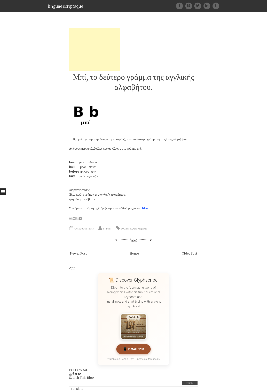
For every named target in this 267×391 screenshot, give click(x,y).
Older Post (189, 253)
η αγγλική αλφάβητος (82, 199)
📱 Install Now (133, 349)
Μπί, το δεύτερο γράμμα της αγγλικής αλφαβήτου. (133, 82)
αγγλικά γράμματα (138, 228)
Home (134, 253)
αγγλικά (125, 228)
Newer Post (78, 253)
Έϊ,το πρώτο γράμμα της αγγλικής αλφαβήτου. (97, 194)
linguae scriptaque (65, 6)
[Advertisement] (94, 49)
